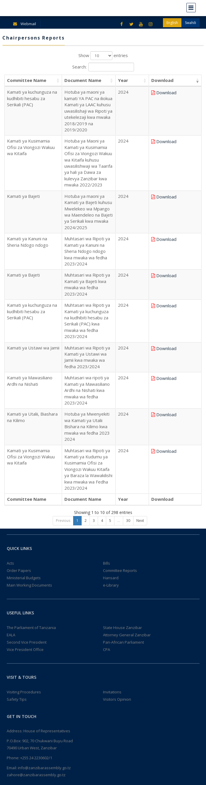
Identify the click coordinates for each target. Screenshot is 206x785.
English (172, 22)
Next (140, 370)
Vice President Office (25, 499)
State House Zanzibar (122, 477)
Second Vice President (27, 491)
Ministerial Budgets (24, 427)
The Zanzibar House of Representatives (43, 776)
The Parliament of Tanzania (31, 477)
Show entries (103, 55)
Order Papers (19, 420)
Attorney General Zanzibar (127, 484)
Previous (63, 370)
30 (128, 370)
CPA (106, 499)
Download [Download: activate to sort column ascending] (182, 80)
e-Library (111, 434)
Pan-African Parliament (123, 491)
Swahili (190, 22)
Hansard (111, 427)
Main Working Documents (29, 434)
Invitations (112, 541)
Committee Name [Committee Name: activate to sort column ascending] (26, 80)
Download (186, 92)
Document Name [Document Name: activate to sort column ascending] (80, 80)
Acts (10, 412)
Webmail (23, 23)
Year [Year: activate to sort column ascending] (156, 80)
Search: (103, 67)
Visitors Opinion (117, 548)
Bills (106, 412)
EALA (11, 484)
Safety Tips (17, 548)
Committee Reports (120, 420)
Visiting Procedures (24, 541)
